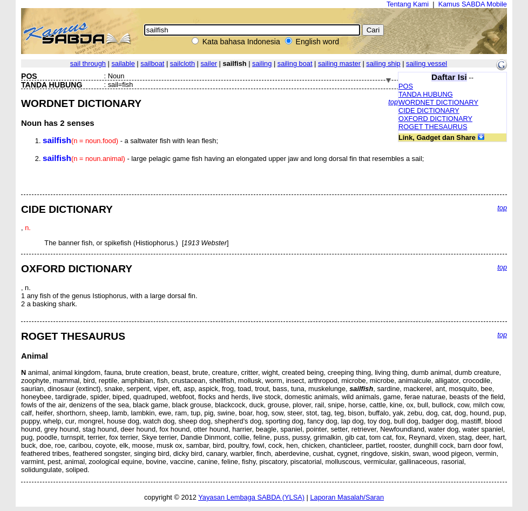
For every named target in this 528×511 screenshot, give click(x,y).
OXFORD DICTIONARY (435, 119)
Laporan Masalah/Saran (347, 497)
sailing (262, 63)
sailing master (339, 63)
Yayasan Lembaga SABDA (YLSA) (251, 497)
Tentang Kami (408, 4)
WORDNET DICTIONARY (438, 102)
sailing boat (295, 63)
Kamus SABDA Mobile (472, 4)
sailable (122, 63)
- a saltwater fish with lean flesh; (130, 141)
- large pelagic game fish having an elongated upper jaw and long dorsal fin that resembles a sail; (233, 158)
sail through (88, 63)
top (393, 102)
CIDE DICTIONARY (428, 110)
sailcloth (182, 63)
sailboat (152, 63)
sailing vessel (426, 63)
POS (405, 86)
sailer (208, 63)
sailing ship (383, 63)
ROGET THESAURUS (433, 127)
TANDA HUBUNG (425, 94)
